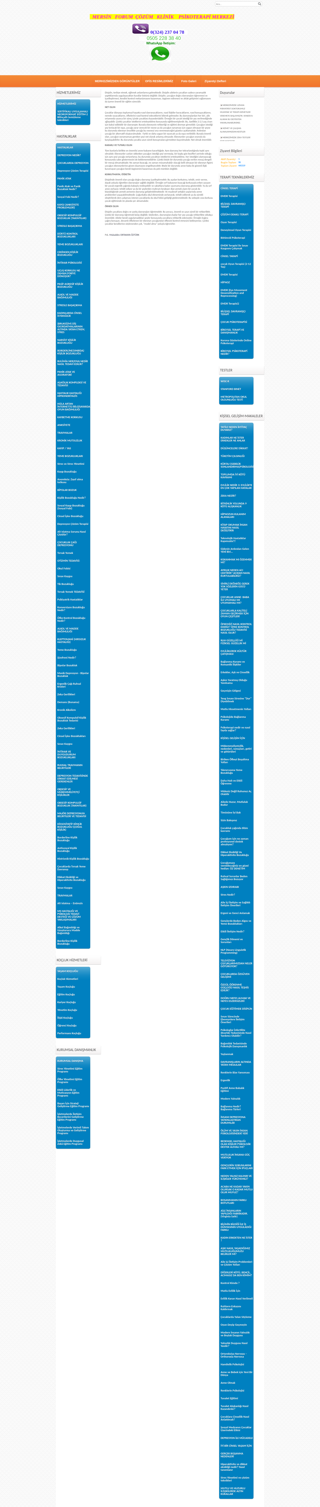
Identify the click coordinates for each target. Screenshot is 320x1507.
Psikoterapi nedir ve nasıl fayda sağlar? (235, 729)
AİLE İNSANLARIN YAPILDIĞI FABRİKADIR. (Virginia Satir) (234, 1213)
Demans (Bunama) (68, 702)
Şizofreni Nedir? (66, 657)
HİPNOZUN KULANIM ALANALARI (233, 515)
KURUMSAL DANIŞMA (70, 1061)
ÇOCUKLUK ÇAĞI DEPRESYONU (67, 544)
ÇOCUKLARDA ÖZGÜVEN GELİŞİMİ (235, 975)
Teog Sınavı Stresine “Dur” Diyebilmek (236, 700)
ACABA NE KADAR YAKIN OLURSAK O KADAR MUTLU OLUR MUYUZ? (237, 1189)
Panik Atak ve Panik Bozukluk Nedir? (68, 188)
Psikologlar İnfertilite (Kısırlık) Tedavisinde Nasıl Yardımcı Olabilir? (236, 1033)
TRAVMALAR (64, 433)
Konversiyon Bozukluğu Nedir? (71, 609)
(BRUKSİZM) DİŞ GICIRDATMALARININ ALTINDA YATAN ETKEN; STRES (71, 328)
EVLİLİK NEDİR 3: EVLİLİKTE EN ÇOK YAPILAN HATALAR (236, 486)
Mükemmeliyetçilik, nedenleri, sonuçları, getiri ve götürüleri (236, 748)
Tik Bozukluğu (65, 584)
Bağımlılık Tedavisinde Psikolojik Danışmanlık (234, 1045)
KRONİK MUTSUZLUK (69, 440)
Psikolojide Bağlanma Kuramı (233, 718)
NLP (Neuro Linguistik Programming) (233, 951)
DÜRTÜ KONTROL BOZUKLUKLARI (67, 235)
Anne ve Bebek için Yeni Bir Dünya (237, 1373)
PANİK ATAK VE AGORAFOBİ (66, 373)
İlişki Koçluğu (65, 1018)
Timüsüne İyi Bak (231, 812)
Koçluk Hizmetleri (67, 979)
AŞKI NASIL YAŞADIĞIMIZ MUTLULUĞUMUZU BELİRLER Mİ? (235, 1251)
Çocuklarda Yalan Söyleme (236, 1317)
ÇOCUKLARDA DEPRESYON (73, 163)
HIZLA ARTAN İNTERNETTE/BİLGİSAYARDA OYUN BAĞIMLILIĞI (73, 406)
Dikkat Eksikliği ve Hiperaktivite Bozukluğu (71, 878)
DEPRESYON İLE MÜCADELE (237, 1438)
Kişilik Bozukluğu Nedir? (71, 498)
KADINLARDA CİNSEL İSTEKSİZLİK (69, 314)
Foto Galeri (188, 81)
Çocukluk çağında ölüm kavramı (234, 829)
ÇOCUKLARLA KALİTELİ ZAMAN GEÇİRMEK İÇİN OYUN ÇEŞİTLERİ (235, 613)
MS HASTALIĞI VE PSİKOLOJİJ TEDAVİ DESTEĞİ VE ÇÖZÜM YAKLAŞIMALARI (69, 915)
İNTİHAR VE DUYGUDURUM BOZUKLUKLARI (66, 754)
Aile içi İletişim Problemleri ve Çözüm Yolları (236, 1263)
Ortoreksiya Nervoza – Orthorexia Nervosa (234, 1355)
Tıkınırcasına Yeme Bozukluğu (231, 771)
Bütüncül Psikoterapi (233, 238)
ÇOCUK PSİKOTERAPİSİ (234, 322)
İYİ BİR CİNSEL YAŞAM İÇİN (236, 1446)
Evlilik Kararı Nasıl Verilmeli (237, 1298)
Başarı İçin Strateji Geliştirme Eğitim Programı (73, 1105)
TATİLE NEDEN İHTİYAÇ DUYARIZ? (234, 428)
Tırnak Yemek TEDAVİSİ (70, 592)
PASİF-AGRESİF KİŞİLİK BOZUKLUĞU (70, 285)
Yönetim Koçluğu (67, 1010)
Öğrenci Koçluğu (67, 1025)
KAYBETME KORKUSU (69, 417)
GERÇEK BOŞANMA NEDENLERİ (232, 1455)
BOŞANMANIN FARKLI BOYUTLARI (234, 1201)
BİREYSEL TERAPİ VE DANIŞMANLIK (232, 331)
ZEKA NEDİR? (228, 495)
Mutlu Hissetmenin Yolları (236, 709)
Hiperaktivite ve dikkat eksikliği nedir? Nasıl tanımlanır (234, 1467)
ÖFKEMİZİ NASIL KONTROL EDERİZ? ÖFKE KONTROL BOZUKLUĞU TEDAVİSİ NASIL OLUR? (236, 628)
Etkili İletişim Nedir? (232, 931)
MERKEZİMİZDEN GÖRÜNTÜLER (117, 81)
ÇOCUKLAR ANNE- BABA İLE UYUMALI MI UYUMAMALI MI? (235, 600)
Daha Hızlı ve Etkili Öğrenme (231, 782)
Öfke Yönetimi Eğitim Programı (69, 1081)
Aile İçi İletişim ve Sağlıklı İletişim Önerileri (235, 904)
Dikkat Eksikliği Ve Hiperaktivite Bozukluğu (235, 853)
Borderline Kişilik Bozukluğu (67, 839)
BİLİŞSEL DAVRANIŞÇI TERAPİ (233, 205)
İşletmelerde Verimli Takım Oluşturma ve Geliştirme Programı (73, 1130)
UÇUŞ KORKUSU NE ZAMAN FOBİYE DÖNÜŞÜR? (68, 273)
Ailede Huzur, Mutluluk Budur (234, 803)
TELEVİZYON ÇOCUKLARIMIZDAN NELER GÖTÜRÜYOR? (236, 963)
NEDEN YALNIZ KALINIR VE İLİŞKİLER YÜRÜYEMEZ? (236, 1177)
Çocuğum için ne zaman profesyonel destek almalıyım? (234, 841)
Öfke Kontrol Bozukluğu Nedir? (71, 619)
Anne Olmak (228, 1383)
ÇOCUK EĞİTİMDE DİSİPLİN (236, 1009)
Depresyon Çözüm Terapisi (72, 171)
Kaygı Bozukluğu (67, 471)
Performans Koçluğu (69, 1033)
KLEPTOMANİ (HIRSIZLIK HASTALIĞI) (71, 641)
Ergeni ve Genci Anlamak (235, 913)
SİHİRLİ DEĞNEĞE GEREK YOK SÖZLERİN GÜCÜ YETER (235, 586)
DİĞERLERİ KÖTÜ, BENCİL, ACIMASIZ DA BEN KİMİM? (236, 1274)
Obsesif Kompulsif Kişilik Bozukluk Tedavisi (71, 719)
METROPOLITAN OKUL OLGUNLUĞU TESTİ (234, 398)
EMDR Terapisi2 (230, 303)
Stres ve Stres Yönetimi (70, 464)
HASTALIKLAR (65, 147)
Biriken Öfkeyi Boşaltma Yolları (235, 761)
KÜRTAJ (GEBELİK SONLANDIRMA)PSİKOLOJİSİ (237, 465)
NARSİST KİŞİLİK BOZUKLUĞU (66, 341)
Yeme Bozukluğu (67, 650)
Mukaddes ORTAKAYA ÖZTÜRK (124, 234)
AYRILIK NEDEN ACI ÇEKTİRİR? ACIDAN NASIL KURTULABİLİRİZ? (235, 573)
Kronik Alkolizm (66, 710)
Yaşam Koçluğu (66, 986)
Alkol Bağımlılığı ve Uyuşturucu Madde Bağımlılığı (68, 930)
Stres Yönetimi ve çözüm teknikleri (235, 1479)
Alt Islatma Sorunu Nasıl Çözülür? (71, 533)
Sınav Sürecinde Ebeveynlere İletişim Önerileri (232, 1019)
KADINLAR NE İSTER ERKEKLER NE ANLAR (233, 439)
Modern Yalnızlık (230, 1098)
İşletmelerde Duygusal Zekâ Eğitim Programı (70, 1142)
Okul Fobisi (63, 568)
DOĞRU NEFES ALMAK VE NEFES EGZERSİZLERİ (236, 999)
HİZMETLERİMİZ (66, 103)
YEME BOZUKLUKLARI (70, 244)
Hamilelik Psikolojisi (232, 1364)
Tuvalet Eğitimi (229, 1398)
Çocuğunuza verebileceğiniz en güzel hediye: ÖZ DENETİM (235, 865)
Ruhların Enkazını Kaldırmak (231, 1308)
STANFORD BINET (231, 389)
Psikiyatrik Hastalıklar (70, 599)
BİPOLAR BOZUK (67, 490)
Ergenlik (225, 1080)
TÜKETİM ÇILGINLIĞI (233, 456)
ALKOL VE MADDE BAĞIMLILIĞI (67, 296)
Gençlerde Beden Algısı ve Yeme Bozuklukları (236, 922)
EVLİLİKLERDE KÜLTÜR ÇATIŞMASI (234, 652)
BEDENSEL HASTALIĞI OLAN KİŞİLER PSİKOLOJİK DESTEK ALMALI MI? (236, 1144)
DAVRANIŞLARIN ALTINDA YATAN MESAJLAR (236, 1063)
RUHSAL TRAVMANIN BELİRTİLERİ (69, 766)
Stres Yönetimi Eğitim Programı (69, 1070)
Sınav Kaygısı (64, 576)
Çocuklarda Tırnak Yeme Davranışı (71, 868)
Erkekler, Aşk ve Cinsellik (235, 672)
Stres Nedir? (228, 894)
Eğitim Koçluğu (66, 994)
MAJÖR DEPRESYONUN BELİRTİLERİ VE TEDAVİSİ (71, 815)
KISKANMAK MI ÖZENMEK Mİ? (236, 561)
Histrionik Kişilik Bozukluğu (73, 859)
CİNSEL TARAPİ (229, 256)
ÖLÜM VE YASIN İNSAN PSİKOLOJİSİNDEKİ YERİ (234, 1132)
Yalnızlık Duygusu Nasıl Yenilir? (234, 1344)
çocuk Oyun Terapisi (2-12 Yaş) (236, 265)
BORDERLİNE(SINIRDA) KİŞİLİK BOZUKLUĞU (70, 352)
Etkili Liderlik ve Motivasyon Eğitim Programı (68, 1092)
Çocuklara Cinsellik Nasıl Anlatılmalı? (235, 1418)
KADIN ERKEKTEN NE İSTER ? (236, 1239)
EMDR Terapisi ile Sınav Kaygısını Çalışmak (234, 247)
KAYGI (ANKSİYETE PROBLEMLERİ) (68, 206)
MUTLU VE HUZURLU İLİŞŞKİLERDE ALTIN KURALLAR (233, 1491)
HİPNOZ (225, 282)
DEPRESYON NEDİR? (69, 155)
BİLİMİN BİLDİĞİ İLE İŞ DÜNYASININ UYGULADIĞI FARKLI (236, 1227)
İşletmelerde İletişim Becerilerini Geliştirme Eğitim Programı (70, 1117)
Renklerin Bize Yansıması (235, 1072)
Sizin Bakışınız (229, 820)
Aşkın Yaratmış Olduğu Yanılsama (234, 681)
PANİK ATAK (64, 178)
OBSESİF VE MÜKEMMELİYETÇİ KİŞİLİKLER (68, 792)
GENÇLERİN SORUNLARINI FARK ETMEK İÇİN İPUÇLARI (237, 1167)
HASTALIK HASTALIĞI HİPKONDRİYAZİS (69, 394)
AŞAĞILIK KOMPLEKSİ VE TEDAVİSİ (71, 384)
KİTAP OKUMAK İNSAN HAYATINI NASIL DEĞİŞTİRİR (234, 527)
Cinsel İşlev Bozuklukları (71, 736)
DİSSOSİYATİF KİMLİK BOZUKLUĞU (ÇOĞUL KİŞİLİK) (69, 826)
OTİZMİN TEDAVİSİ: (68, 560)
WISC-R (225, 381)
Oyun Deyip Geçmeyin (234, 1325)
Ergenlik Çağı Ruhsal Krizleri (69, 685)
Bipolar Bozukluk (67, 665)
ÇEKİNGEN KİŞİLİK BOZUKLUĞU (67, 253)
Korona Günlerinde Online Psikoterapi (236, 342)
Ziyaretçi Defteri (215, 81)
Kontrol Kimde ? (230, 1283)
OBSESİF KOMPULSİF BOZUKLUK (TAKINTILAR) (72, 217)
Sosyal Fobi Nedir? (68, 197)
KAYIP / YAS (64, 448)
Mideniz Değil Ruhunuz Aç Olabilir (236, 793)
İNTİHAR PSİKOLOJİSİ (69, 262)
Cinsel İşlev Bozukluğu (70, 516)
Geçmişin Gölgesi (231, 690)
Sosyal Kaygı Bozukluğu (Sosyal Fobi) (70, 507)
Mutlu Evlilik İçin (230, 1291)
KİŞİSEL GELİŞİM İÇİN (233, 738)
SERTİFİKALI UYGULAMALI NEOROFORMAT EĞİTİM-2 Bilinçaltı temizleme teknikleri (72, 116)
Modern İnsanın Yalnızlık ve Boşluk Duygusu (235, 1334)
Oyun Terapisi (229, 222)
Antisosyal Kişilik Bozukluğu (67, 849)
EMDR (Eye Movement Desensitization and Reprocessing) (234, 293)
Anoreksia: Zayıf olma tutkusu (70, 481)
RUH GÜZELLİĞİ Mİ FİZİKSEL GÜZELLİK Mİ (233, 642)
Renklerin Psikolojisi (232, 1390)
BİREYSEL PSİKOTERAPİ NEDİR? (234, 352)
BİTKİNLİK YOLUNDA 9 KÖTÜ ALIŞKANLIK (234, 505)
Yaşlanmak (227, 1054)
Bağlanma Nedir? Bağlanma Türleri (231, 1108)
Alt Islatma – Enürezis (70, 903)
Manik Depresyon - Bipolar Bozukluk (73, 674)
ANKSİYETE (63, 425)
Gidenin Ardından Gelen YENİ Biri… (235, 550)
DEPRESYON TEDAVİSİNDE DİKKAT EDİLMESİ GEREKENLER (72, 778)
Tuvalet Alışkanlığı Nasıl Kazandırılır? (234, 1407)
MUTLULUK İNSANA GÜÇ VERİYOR (235, 1156)
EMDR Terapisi (229, 196)
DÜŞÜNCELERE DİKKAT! (234, 448)
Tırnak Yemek (65, 553)
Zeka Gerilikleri (66, 694)
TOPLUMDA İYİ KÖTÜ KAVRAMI (233, 476)
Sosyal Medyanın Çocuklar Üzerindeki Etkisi (236, 1429)
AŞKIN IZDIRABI (230, 887)
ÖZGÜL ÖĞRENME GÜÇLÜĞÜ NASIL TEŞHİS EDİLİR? (235, 987)
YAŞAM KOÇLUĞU (67, 971)
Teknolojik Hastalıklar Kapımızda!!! (233, 540)
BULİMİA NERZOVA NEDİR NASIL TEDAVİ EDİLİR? (72, 363)
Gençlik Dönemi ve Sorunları (232, 941)
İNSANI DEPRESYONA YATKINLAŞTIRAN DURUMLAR (233, 1120)
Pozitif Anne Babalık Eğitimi (232, 1089)
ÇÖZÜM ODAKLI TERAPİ (234, 214)
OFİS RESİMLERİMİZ (159, 81)
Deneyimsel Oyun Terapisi (236, 230)
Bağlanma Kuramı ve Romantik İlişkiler (233, 663)
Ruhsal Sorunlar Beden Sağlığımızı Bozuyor (234, 878)
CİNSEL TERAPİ (229, 188)
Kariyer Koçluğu (66, 1002)
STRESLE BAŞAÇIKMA (69, 226)
